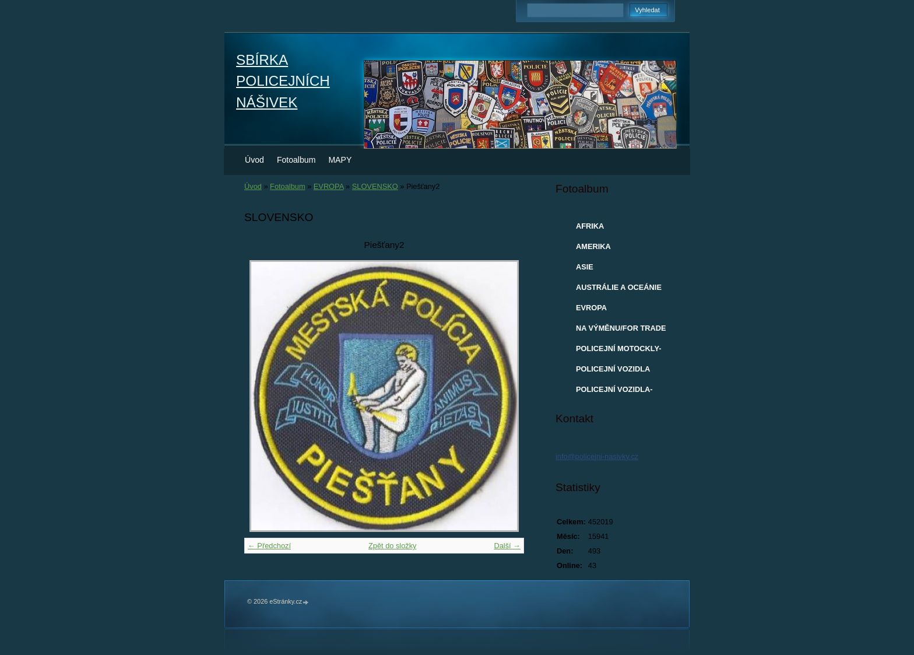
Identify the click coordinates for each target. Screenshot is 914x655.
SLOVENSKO (375, 186)
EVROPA (329, 186)
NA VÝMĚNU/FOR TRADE (621, 328)
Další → (507, 545)
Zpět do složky (392, 545)
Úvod (254, 159)
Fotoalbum (296, 159)
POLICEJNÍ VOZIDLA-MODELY (614, 392)
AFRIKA (590, 226)
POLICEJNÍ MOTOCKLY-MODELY (618, 351)
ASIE (584, 266)
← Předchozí (269, 545)
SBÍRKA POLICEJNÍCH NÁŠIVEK (283, 81)
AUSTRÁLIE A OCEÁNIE (619, 287)
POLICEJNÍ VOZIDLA (613, 369)
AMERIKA (593, 246)
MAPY (339, 159)
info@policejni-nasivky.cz (597, 456)
